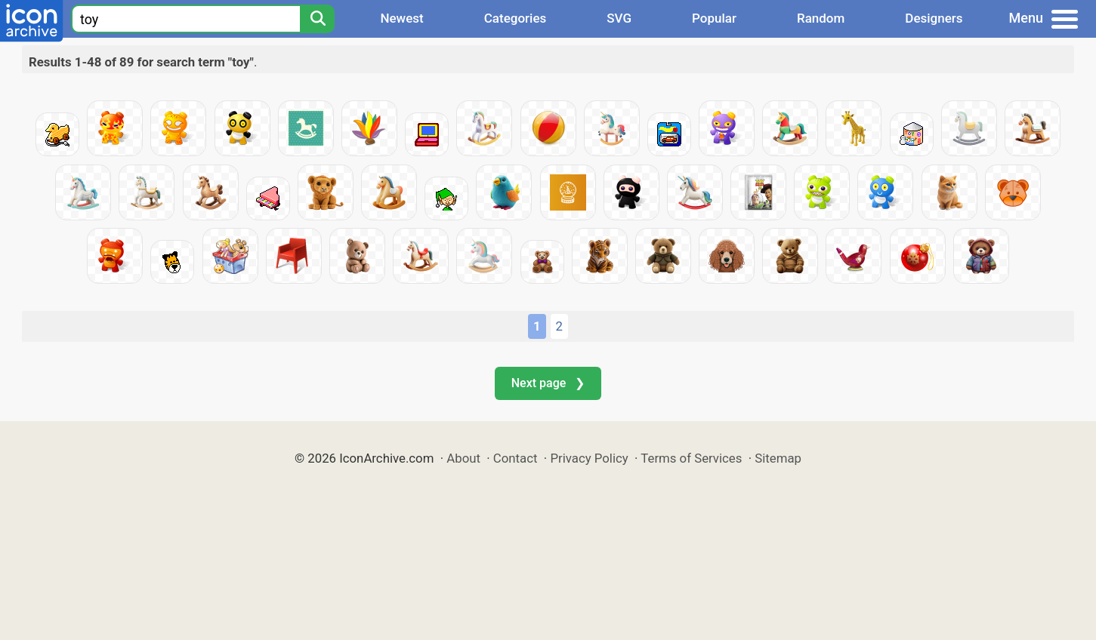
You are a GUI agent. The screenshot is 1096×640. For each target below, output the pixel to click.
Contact (515, 458)
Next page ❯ (548, 383)
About (463, 458)
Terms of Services (691, 458)
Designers (933, 18)
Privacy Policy (589, 458)
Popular (714, 18)
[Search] (317, 19)
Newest (401, 18)
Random (820, 18)
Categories (515, 18)
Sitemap (778, 458)
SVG (619, 18)
